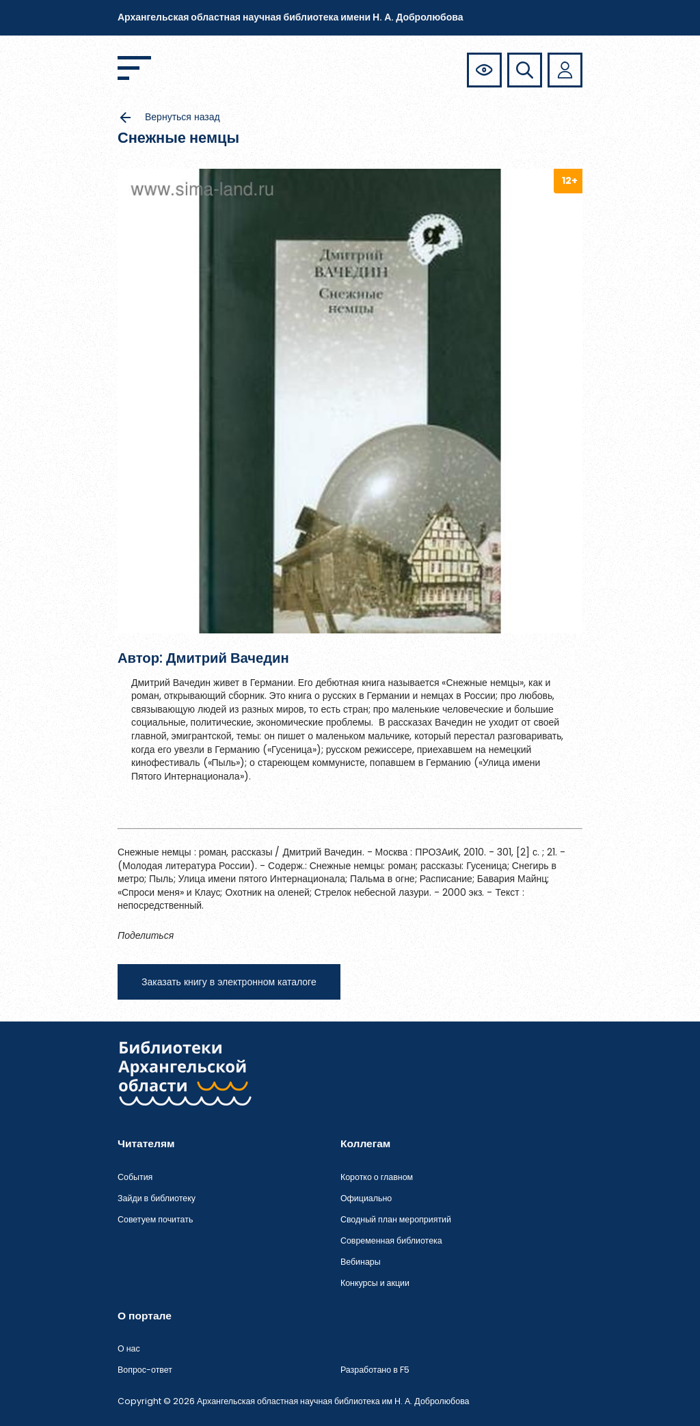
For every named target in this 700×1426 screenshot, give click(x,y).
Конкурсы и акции (374, 1283)
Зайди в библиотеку (157, 1198)
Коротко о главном (376, 1177)
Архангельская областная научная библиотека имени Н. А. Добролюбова (290, 17)
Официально (366, 1198)
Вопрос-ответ (145, 1369)
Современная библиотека (391, 1240)
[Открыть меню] (134, 68)
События (135, 1177)
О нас (129, 1348)
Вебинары (360, 1261)
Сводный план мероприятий (395, 1219)
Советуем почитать (155, 1219)
